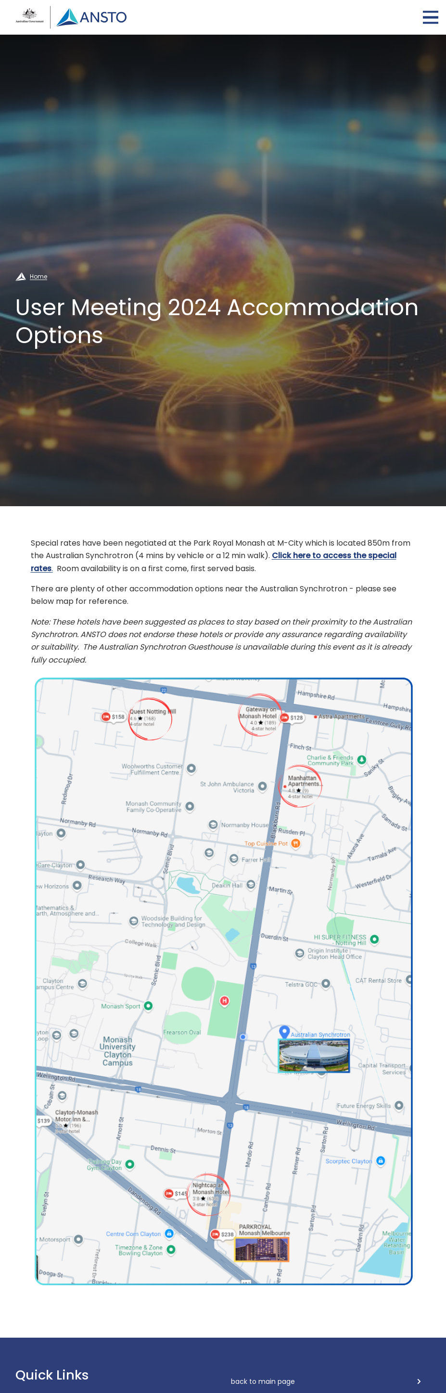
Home (38, 276)
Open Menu (430, 17)
